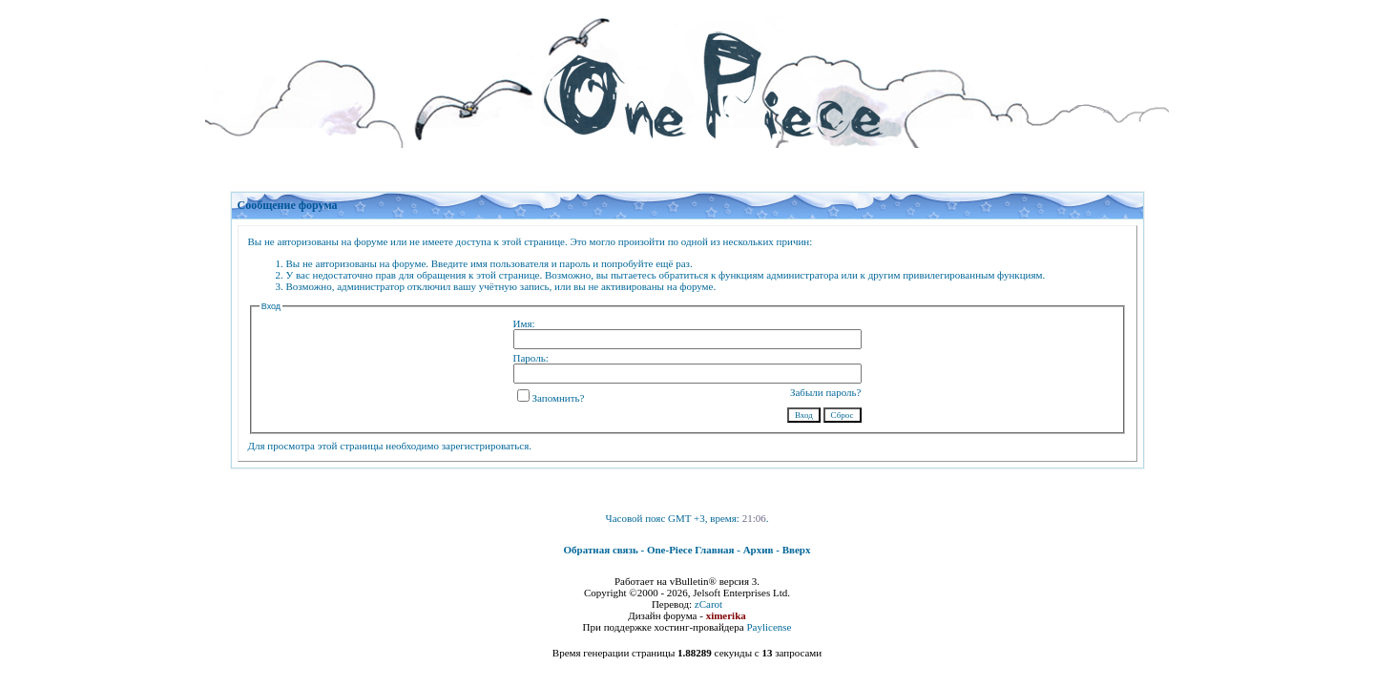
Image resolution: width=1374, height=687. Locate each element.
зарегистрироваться (486, 445)
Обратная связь (601, 549)
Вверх (796, 549)
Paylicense (768, 627)
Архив (758, 549)
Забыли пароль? (826, 392)
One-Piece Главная (691, 549)
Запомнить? (551, 398)
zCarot (708, 604)
